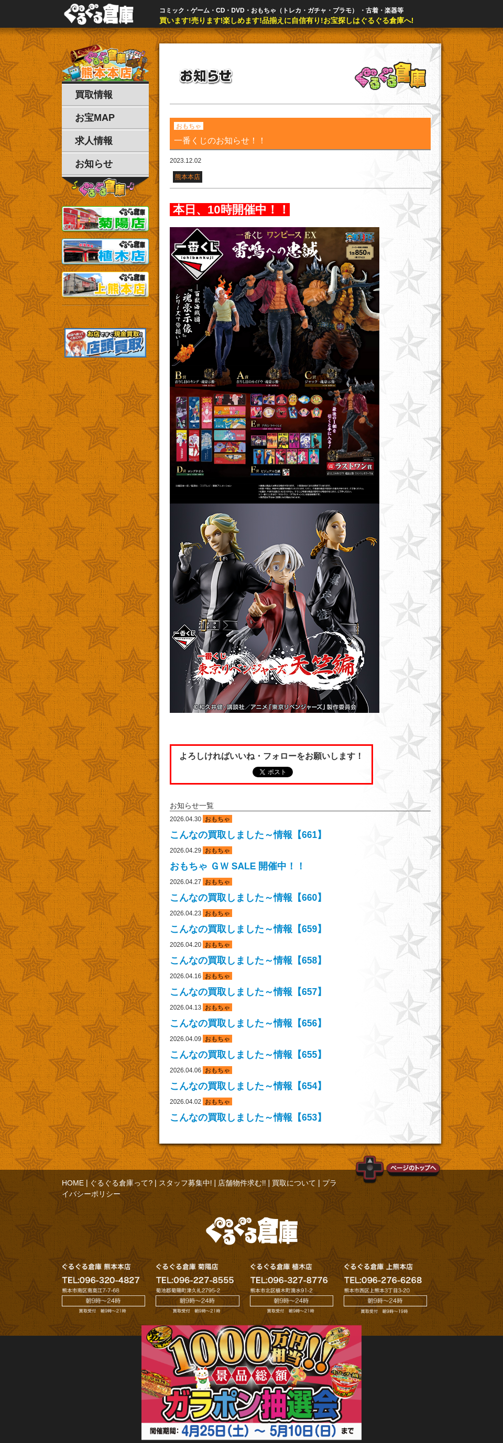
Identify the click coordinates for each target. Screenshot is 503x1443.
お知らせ (94, 164)
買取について (294, 1183)
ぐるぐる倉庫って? (121, 1183)
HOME (73, 1183)
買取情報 (94, 95)
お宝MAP (95, 118)
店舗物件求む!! (242, 1183)
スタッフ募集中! (185, 1183)
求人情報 (94, 141)
